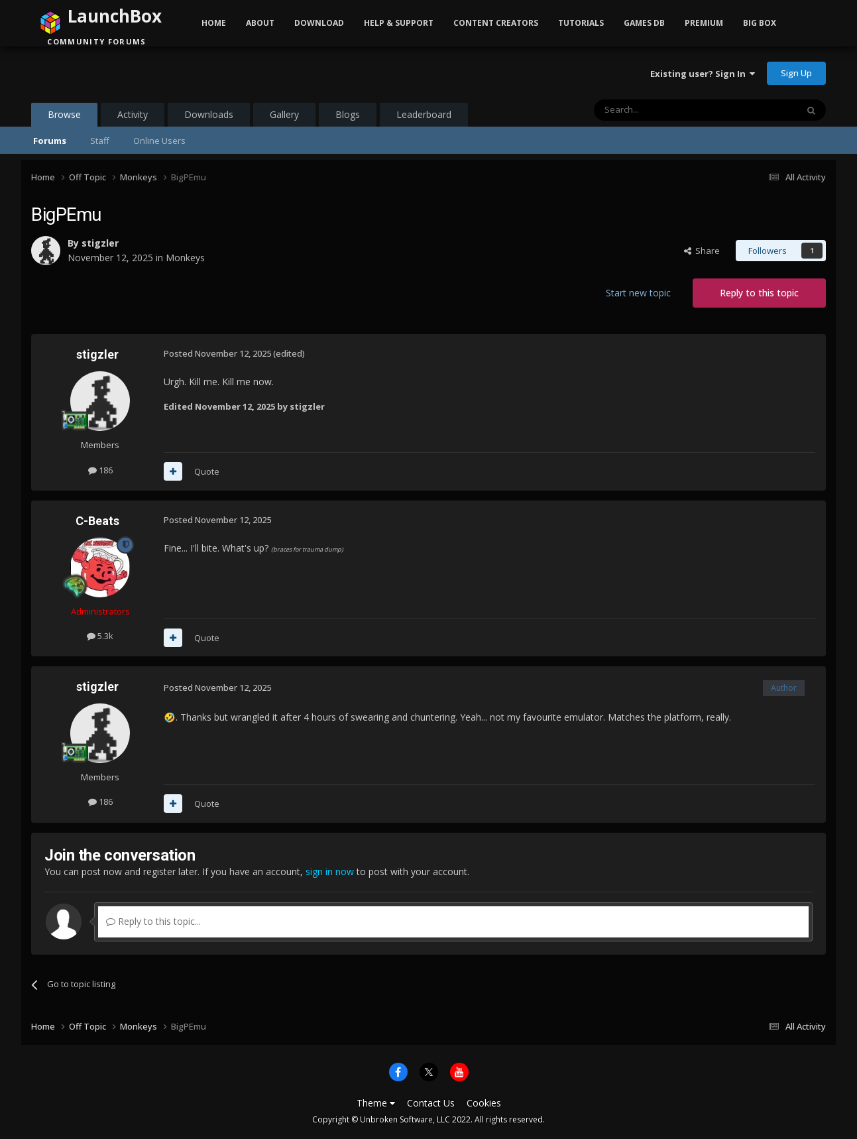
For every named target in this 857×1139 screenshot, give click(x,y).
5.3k (100, 636)
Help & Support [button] (398, 23)
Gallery (284, 114)
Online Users (159, 141)
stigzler (100, 243)
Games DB (644, 23)
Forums (49, 141)
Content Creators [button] (495, 23)
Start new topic (638, 292)
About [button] (260, 23)
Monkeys (185, 257)
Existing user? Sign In (702, 74)
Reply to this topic (759, 292)
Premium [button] (704, 23)
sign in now (330, 871)
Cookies (484, 1103)
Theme (376, 1103)
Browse (64, 117)
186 (100, 470)
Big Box (759, 23)
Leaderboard (423, 114)
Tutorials (581, 23)
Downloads (208, 114)
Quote (206, 471)
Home (213, 23)
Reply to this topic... (153, 921)
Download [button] (319, 23)
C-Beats (97, 521)
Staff (99, 141)
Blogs (347, 114)
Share (702, 251)
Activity (132, 114)
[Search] (663, 110)
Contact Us (431, 1103)
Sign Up (796, 73)
